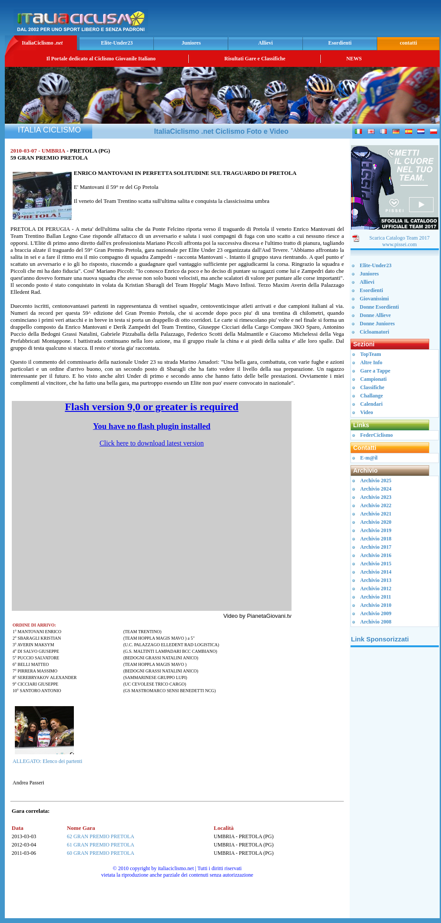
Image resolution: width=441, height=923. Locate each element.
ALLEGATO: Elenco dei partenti (47, 761)
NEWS (353, 59)
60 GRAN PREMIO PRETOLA (100, 853)
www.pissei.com (399, 244)
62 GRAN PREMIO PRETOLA (100, 836)
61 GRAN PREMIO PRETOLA (100, 845)
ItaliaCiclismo (42, 43)
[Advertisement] (395, 786)
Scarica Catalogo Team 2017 (399, 238)
